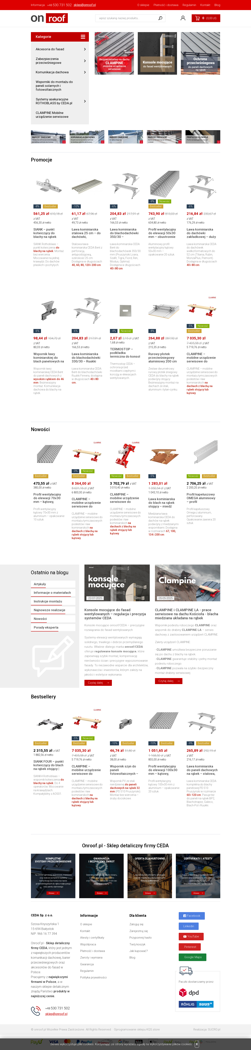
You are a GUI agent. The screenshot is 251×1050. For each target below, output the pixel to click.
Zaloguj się (136, 924)
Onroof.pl (49, 18)
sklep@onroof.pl (85, 5)
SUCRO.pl (214, 1029)
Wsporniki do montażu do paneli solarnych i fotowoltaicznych (54, 85)
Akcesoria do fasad (50, 49)
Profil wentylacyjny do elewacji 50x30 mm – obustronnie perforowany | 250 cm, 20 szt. (162, 236)
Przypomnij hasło (140, 937)
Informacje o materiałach (52, 593)
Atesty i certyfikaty (92, 937)
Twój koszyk (137, 944)
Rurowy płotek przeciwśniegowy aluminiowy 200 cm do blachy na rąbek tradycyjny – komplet (163, 361)
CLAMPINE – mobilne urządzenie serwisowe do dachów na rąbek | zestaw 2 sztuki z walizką (86, 508)
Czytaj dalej (95, 682)
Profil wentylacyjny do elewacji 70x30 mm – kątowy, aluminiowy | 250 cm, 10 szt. (48, 501)
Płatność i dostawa (166, 5)
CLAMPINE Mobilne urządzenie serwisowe (52, 115)
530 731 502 (59, 5)
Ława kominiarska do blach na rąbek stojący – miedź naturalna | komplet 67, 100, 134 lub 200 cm (163, 508)
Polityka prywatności (93, 977)
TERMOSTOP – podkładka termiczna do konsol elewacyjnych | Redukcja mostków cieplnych (125, 358)
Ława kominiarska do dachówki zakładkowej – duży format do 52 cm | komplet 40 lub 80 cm (201, 238)
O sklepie (143, 5)
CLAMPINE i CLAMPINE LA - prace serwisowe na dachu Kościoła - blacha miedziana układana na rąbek (186, 614)
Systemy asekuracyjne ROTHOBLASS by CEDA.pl (54, 101)
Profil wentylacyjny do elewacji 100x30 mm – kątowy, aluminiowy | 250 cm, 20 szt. (163, 773)
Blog (217, 5)
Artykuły (40, 584)
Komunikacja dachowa (52, 72)
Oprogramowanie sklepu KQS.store (137, 1029)
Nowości (40, 619)
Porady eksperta (46, 627)
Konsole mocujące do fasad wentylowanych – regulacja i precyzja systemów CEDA (115, 614)
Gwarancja (87, 964)
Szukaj (160, 18)
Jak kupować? (138, 951)
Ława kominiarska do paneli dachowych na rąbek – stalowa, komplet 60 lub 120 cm (202, 773)
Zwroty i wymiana (91, 957)
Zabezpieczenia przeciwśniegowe (48, 61)
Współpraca (88, 944)
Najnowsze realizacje (49, 610)
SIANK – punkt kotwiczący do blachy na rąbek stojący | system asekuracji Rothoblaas (45, 238)
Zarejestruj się (138, 931)
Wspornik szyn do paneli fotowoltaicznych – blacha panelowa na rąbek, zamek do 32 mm (124, 775)
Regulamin (189, 5)
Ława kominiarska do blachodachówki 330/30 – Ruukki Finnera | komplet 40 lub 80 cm (87, 361)
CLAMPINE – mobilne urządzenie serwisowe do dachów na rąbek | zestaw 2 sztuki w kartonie (201, 363)
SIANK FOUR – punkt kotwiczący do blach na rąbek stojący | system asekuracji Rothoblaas (48, 769)
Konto (183, 18)
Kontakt (205, 5)
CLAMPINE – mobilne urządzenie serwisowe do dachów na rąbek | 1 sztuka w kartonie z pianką (124, 503)
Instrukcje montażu (48, 601)
